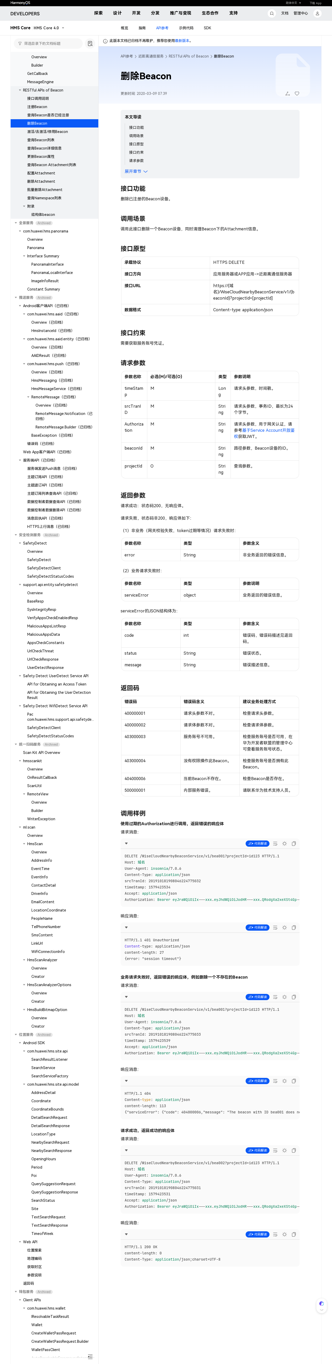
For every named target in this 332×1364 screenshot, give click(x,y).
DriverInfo (39, 894)
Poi (34, 1176)
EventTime (40, 869)
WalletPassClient (45, 1350)
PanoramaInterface (47, 264)
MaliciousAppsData (43, 634)
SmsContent (42, 935)
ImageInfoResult (45, 281)
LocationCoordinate (48, 910)
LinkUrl (37, 943)
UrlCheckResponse (43, 659)
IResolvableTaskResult (50, 1316)
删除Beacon (37, 123)
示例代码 (186, 28)
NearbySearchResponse (51, 1151)
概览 (124, 28)
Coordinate (41, 1101)
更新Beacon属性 (40, 156)
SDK (207, 28)
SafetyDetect (39, 560)
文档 (284, 13)
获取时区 (34, 1267)
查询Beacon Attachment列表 (51, 165)
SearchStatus (43, 1200)
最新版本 (182, 41)
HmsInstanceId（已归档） (52, 331)
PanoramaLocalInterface (52, 273)
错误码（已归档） (41, 444)
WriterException (41, 819)
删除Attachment (41, 181)
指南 (142, 28)
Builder (37, 65)
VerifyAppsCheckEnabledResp (52, 618)
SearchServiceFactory (49, 1076)
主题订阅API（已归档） (46, 477)
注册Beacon (37, 107)
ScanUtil (34, 786)
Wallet (37, 1325)
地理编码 (34, 1258)
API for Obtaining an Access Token (56, 684)
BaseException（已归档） (53, 435)
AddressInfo (41, 860)
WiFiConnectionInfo (48, 952)
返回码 (28, 1283)
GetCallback (37, 74)
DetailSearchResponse (50, 1126)
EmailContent (42, 902)
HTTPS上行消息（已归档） (49, 527)
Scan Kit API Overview (41, 753)
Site (34, 1209)
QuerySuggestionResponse (54, 1192)
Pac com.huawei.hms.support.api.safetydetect (60, 719)
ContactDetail (43, 885)
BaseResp (35, 601)
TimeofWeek (42, 1234)
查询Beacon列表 (40, 140)
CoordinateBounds (47, 1109)
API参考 (162, 28)
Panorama (35, 248)
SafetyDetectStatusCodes (50, 576)
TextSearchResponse (49, 1225)
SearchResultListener (49, 1059)
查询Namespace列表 (44, 198)
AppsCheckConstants (45, 643)
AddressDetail (43, 1093)
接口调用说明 (38, 98)
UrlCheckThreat (40, 651)
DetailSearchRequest (49, 1117)
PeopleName (42, 918)
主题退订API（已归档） (46, 485)
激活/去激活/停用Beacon (47, 132)
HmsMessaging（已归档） (53, 380)
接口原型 (136, 144)
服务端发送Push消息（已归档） (53, 469)
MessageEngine (40, 82)
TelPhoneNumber (46, 927)
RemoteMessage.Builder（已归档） (65, 427)
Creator (38, 976)
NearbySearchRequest (50, 1142)
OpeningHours (43, 1159)
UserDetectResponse (45, 668)
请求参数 (136, 161)
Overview (39, 57)
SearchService (43, 1068)
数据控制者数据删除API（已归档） (55, 510)
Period (36, 1167)
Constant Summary (43, 289)
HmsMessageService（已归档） (57, 389)
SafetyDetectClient (44, 568)
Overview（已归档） (48, 322)
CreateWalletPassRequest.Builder (60, 1341)
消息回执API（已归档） (46, 518)
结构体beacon (43, 215)
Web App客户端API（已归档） (48, 452)
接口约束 (136, 152)
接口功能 (136, 127)
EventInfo (39, 877)
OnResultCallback (42, 777)
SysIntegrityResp (41, 609)
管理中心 (301, 13)
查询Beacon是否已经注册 (48, 115)
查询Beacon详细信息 (44, 148)
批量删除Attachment (45, 190)
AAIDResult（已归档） (49, 356)
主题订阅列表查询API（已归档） (53, 493)
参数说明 (34, 1275)
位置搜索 (34, 1250)
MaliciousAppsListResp (46, 626)
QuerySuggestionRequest (53, 1184)
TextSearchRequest (48, 1217)
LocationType (43, 1134)
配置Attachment (41, 173)
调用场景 (136, 136)
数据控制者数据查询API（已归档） (55, 502)
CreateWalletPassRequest (53, 1333)
